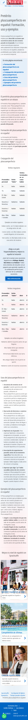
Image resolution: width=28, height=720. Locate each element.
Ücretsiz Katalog (18, 6)
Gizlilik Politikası (8, 708)
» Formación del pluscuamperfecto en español (11, 67)
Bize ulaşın (8, 6)
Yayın (15, 710)
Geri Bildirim (20, 708)
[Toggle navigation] (25, 2)
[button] (7, 713)
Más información (14, 278)
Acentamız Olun (13, 706)
